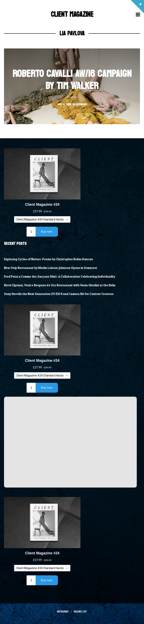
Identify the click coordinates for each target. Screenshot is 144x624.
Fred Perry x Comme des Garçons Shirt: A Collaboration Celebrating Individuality (59, 276)
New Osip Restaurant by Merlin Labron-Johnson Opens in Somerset (50, 268)
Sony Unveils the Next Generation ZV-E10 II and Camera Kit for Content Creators (59, 294)
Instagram (62, 611)
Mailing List (80, 611)
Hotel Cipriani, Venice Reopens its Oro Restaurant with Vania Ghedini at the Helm (59, 285)
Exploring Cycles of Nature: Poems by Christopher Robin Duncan (48, 259)
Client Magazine (72, 14)
